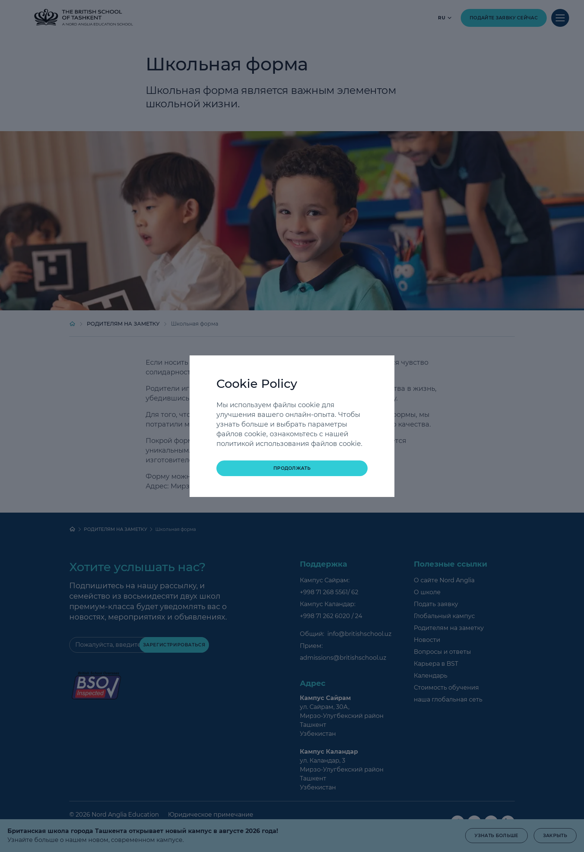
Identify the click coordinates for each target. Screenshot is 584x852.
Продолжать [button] (292, 468)
